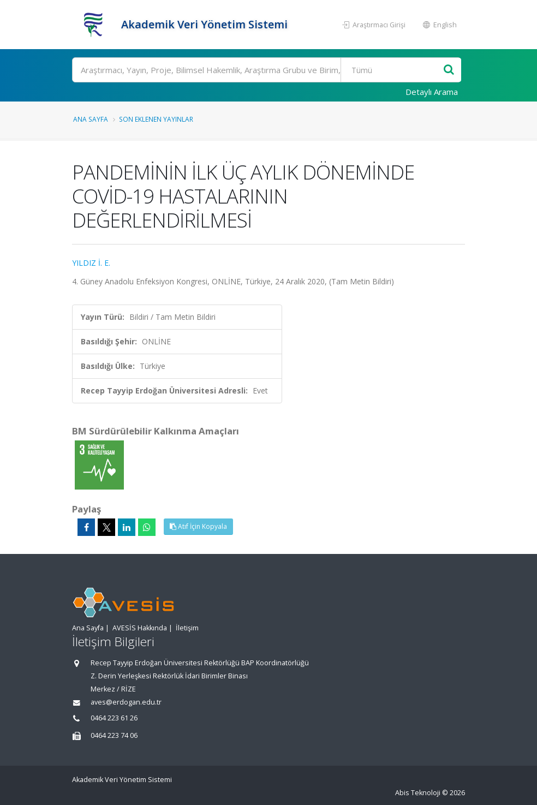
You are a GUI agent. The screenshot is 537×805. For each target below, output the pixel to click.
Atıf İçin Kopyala (198, 526)
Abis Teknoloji (417, 792)
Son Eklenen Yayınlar (156, 119)
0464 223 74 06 (114, 735)
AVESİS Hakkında (139, 628)
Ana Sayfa (90, 119)
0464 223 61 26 (114, 718)
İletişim (187, 628)
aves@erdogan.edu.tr (126, 702)
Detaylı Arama (431, 91)
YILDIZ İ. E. (91, 263)
